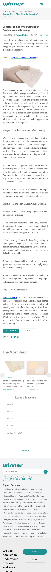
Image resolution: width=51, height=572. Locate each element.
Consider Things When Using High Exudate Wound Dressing (22, 15)
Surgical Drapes (10, 520)
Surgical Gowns (10, 496)
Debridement (17, 516)
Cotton (33, 523)
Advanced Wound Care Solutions (31, 496)
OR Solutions (19, 499)
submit (25, 451)
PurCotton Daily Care (21, 530)
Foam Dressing (32, 499)
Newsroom (16, 11)
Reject (34, 560)
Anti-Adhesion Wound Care (24, 533)
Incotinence (26, 510)
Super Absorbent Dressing (35, 516)
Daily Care (39, 537)
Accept (35, 552)
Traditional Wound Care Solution (15, 489)
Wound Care (14, 510)
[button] (2, 376)
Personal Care (24, 520)
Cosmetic (8, 533)
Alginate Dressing (22, 526)
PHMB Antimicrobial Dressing (15, 506)
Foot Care (36, 530)
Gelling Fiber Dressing (23, 537)
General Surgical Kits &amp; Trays (17, 513)
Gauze (32, 489)
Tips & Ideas (27, 11)
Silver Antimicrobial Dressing (33, 503)
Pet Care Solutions (22, 523)
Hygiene (36, 510)
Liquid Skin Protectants (35, 493)
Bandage (7, 499)
